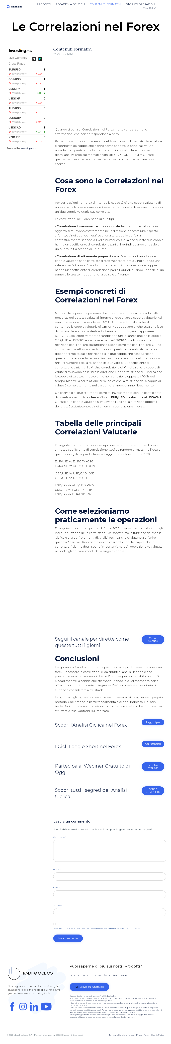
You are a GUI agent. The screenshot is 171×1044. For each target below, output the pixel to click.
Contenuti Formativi (72, 49)
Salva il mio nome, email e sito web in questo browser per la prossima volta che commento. (96, 928)
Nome (56, 869)
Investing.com (28, 148)
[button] (153, 639)
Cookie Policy (157, 1035)
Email (56, 887)
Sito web (57, 905)
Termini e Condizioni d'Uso (121, 1035)
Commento (59, 837)
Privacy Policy (142, 1035)
